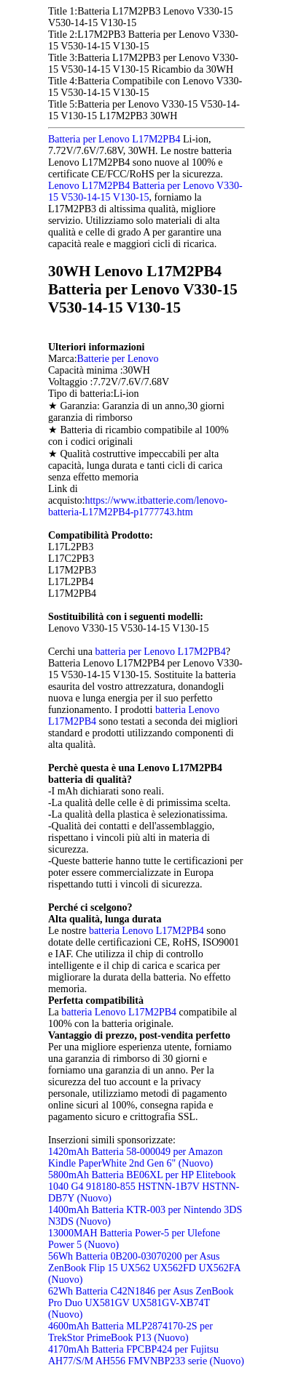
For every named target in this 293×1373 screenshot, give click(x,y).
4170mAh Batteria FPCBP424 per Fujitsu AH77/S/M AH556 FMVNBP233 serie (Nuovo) (146, 1355)
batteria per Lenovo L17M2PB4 (160, 651)
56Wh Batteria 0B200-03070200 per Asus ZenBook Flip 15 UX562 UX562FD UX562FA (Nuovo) (144, 1268)
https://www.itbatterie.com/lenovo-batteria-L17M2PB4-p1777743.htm (137, 506)
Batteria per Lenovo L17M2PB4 (114, 139)
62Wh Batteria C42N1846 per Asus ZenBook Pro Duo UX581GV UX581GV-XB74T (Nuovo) (141, 1303)
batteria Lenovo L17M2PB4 (146, 930)
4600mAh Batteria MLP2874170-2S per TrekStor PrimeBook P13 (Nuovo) (130, 1332)
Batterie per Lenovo (118, 358)
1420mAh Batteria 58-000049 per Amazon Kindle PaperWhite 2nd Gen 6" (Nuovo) (135, 1157)
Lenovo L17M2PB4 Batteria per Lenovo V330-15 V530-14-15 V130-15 (145, 191)
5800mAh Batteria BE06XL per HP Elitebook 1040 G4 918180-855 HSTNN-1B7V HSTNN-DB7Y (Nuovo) (144, 1186)
